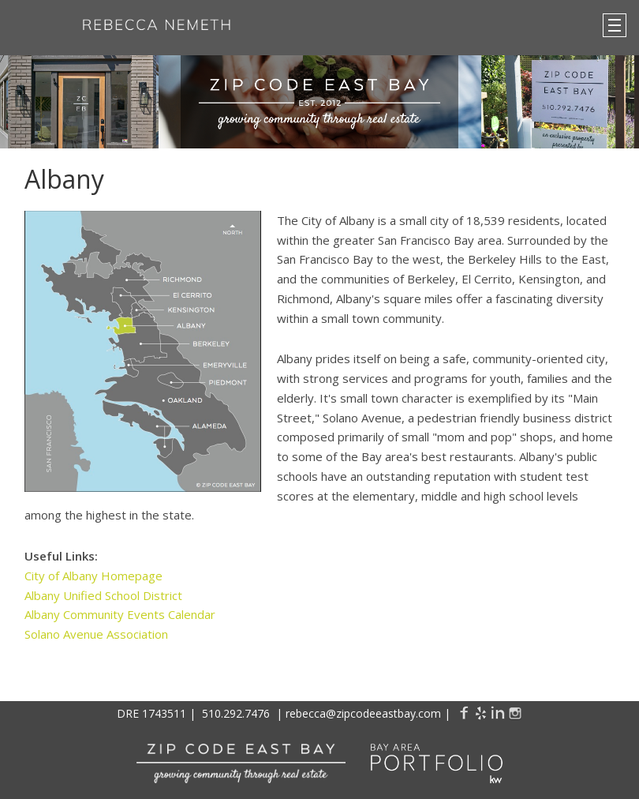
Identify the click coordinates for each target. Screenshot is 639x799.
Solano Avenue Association (96, 634)
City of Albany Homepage (93, 575)
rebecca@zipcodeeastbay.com (363, 713)
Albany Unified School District (103, 595)
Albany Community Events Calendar (119, 614)
